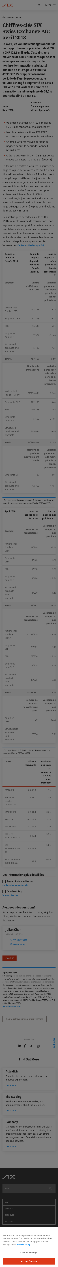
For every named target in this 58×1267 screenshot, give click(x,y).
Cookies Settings (28, 1252)
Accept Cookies (29, 1261)
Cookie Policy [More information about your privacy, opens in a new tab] (23, 1244)
